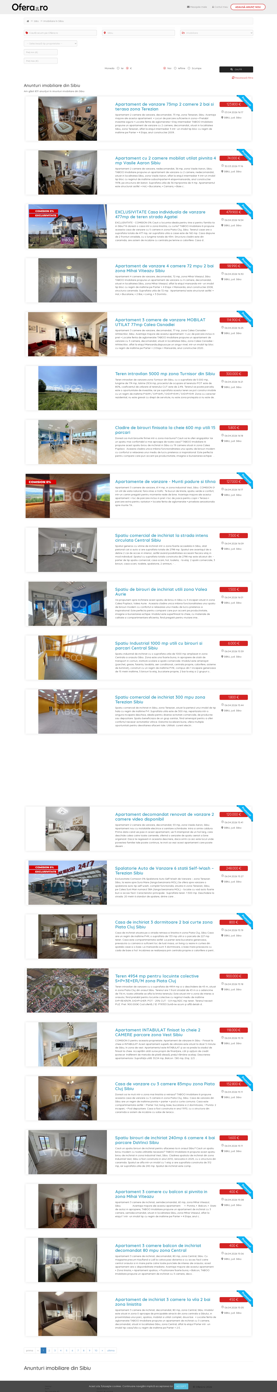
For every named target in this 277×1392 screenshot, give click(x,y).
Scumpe (196, 68)
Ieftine (181, 68)
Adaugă (248, 7)
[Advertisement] (130, 772)
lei (122, 68)
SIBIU (36, 21)
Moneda (109, 68)
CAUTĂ (236, 69)
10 (96, 1350)
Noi (169, 68)
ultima (110, 1350)
